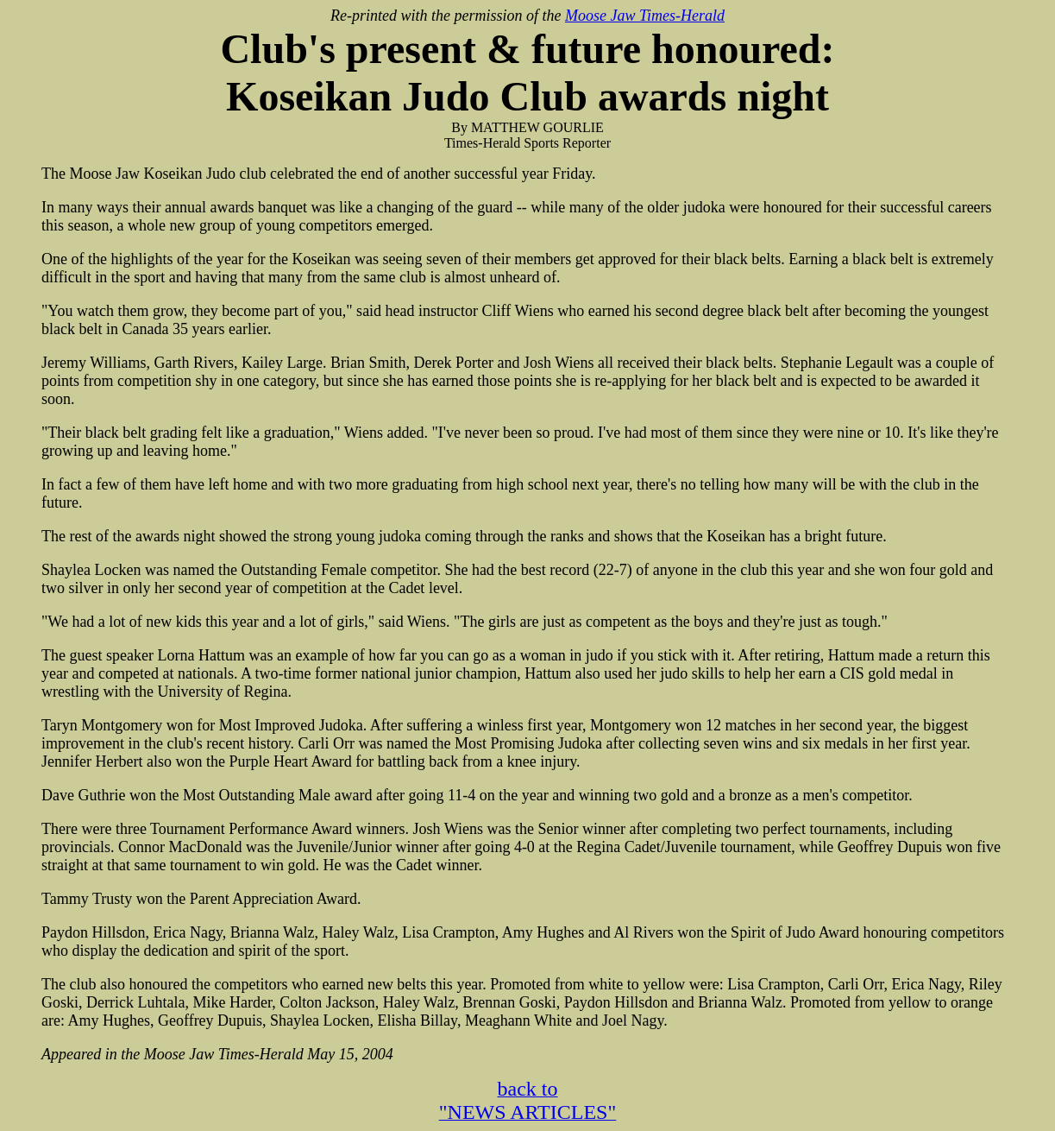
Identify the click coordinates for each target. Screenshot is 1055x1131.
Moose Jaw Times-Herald (645, 15)
